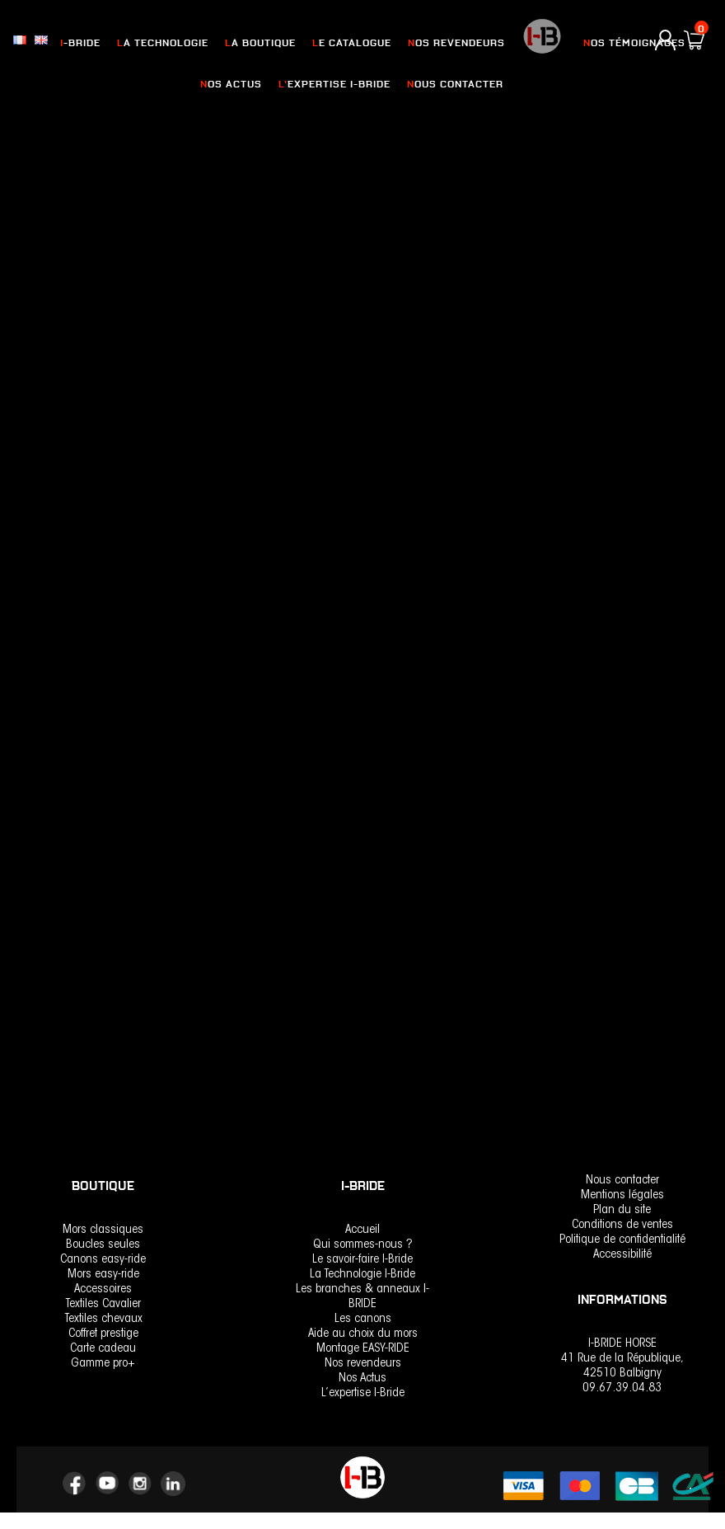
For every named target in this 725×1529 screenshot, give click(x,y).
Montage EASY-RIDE (362, 1349)
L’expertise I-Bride (335, 84)
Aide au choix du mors (363, 1334)
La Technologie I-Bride (362, 1274)
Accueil (362, 1230)
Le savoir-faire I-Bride (362, 1260)
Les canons (362, 1319)
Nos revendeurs (363, 1363)
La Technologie (172, 43)
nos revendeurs (451, 43)
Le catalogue (352, 43)
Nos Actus (362, 1378)
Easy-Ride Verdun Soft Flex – (345, 559)
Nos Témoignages (625, 43)
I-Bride (92, 43)
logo (535, 45)
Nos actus (237, 84)
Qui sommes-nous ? (363, 1245)
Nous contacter (450, 84)
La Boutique (265, 43)
